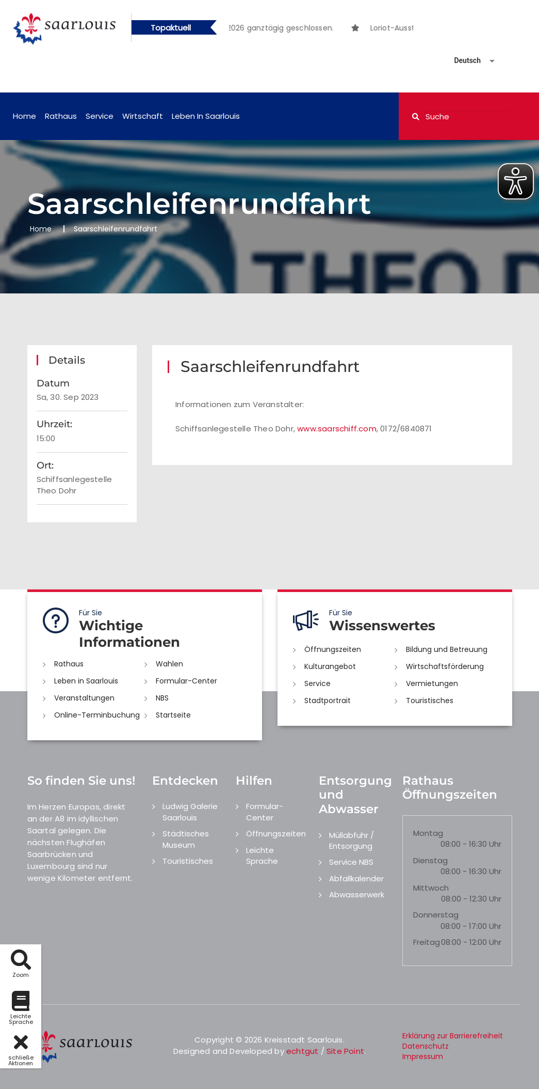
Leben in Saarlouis (206, 116)
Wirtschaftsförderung (445, 666)
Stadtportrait (327, 700)
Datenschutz (425, 1046)
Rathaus (61, 116)
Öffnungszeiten (332, 649)
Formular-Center (186, 681)
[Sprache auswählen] (462, 60)
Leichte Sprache (262, 855)
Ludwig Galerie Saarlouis (190, 811)
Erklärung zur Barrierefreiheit (452, 1036)
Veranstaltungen (84, 698)
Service (99, 116)
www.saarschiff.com (337, 428)
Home (24, 116)
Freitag (426, 942)
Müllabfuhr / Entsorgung (351, 840)
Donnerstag (436, 914)
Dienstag (430, 860)
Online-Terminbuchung (97, 715)
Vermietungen (432, 683)
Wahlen (169, 664)
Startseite (173, 715)
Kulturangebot (330, 666)
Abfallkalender (356, 878)
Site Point (345, 1051)
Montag (428, 833)
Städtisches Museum (185, 839)
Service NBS (351, 862)
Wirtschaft (142, 116)
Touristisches (429, 700)
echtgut (302, 1051)
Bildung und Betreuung (446, 649)
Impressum (422, 1056)
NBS (162, 698)
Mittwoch (431, 887)
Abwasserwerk (356, 894)
